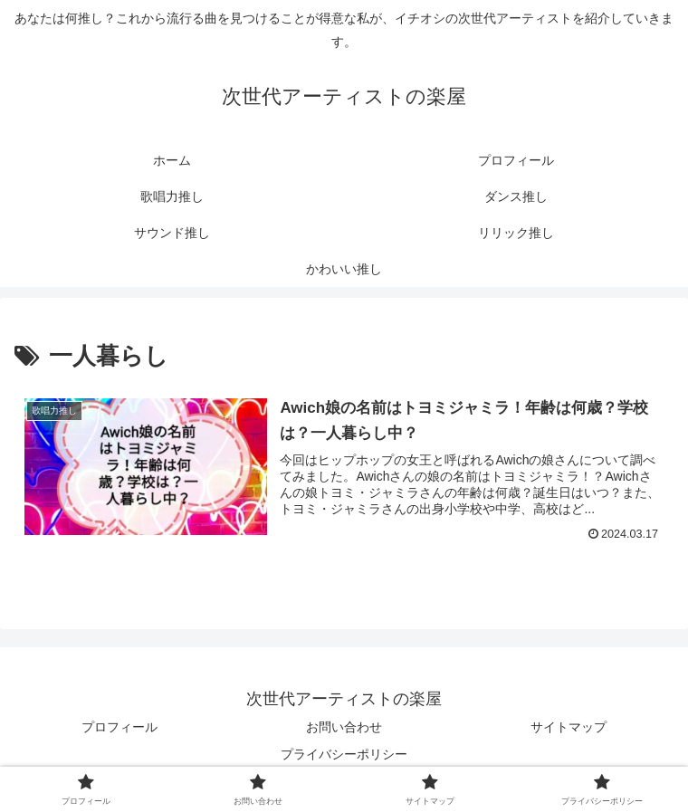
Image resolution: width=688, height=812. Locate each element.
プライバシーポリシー (344, 754)
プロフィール (119, 727)
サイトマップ (568, 727)
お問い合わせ (344, 727)
